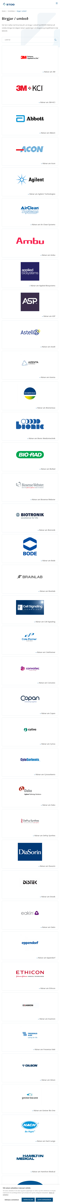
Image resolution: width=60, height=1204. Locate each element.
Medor (4, 11)
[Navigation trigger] (56, 3)
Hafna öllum (28, 1199)
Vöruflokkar (11, 11)
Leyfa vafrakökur (44, 1199)
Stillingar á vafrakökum (12, 1199)
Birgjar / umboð (15, 18)
